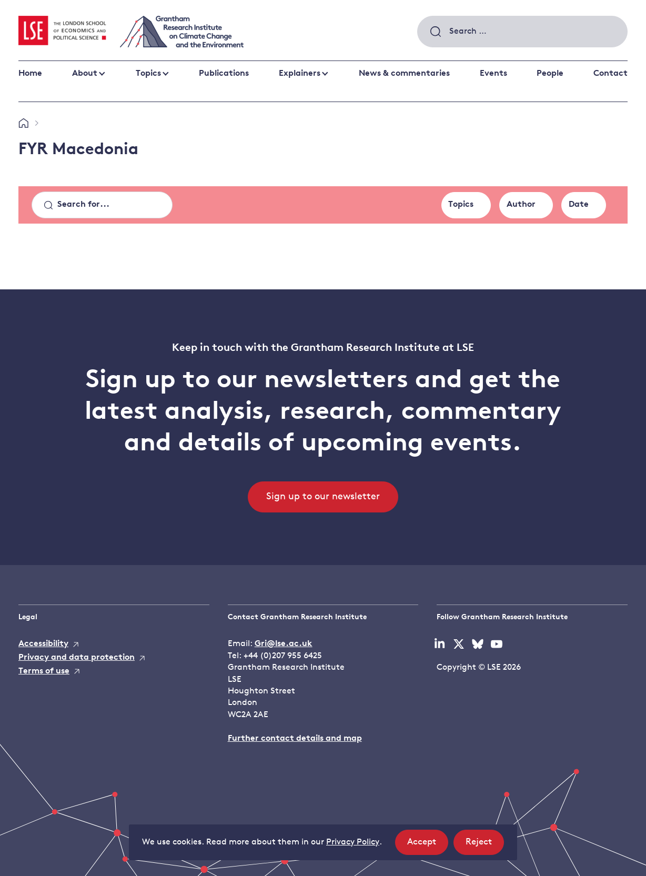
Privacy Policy (352, 842)
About (84, 73)
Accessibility (43, 644)
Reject (485, 845)
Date (579, 204)
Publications (224, 73)
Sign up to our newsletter (323, 497)
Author (521, 204)
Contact (610, 73)
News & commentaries (404, 73)
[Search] (102, 205)
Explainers (299, 73)
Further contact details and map (295, 738)
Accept (427, 845)
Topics (148, 73)
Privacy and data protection (76, 657)
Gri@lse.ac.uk (283, 644)
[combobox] (522, 31)
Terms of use (43, 671)
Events (493, 73)
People (550, 73)
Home (30, 73)
